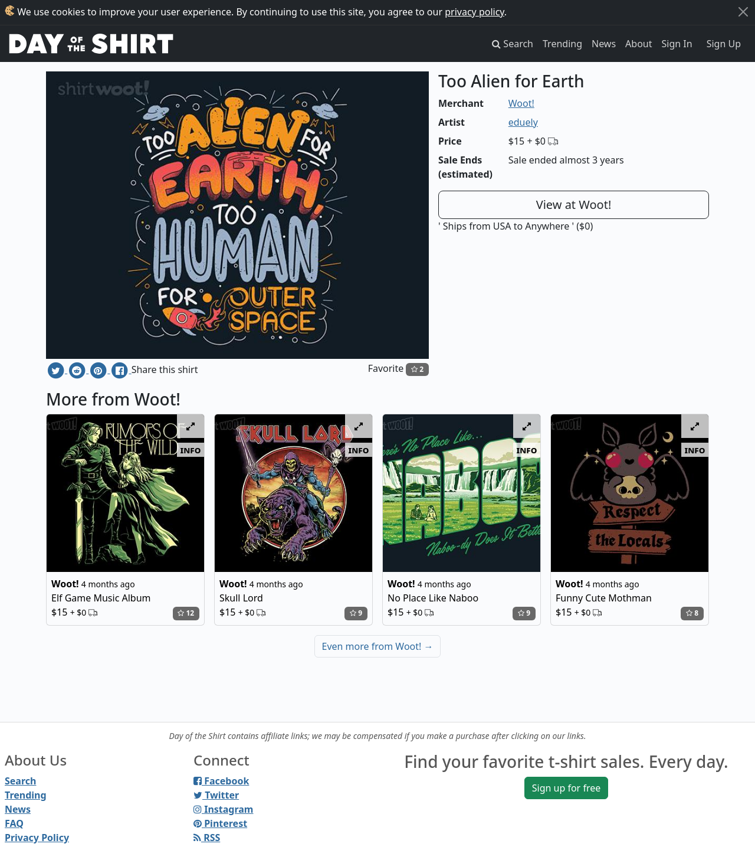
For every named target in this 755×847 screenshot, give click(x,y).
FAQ (14, 823)
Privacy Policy (37, 837)
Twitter (216, 795)
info (190, 449)
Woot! (521, 103)
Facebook (221, 780)
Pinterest (220, 823)
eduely (523, 122)
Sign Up (724, 43)
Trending (562, 43)
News (604, 43)
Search (20, 780)
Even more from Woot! (378, 646)
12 (186, 613)
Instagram (223, 809)
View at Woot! (574, 204)
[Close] (743, 12)
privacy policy (474, 11)
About (638, 43)
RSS (206, 837)
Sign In (677, 43)
